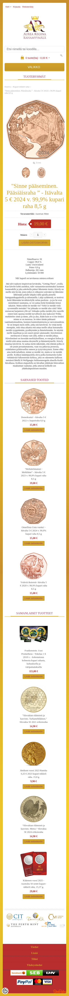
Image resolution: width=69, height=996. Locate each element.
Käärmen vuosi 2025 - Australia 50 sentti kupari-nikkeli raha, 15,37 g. (33, 883)
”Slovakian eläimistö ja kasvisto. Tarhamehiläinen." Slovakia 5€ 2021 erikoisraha (34, 718)
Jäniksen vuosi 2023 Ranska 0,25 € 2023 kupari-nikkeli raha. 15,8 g (33, 773)
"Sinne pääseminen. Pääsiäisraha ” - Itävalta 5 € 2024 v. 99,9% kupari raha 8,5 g (33, 92)
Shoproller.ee (59, 991)
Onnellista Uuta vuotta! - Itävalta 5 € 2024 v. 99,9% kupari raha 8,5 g (33, 530)
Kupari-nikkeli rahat (21, 87)
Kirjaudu (16, 7)
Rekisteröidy (27, 7)
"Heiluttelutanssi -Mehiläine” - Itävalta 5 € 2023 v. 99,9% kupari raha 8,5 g (33, 474)
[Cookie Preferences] (5, 991)
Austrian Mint (42, 213)
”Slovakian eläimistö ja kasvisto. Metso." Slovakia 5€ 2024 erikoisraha (33, 828)
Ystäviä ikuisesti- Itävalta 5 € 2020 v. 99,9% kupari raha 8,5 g (33, 585)
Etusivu (8, 87)
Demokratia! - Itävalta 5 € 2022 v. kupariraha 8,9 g (33, 419)
